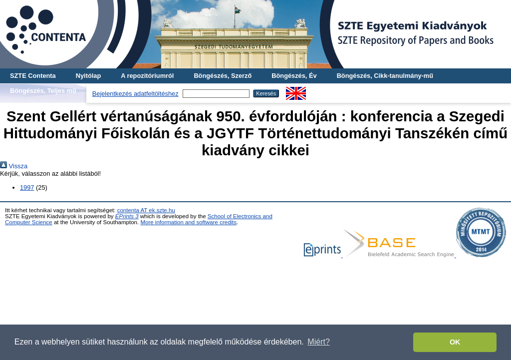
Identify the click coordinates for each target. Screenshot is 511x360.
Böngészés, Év (293, 75)
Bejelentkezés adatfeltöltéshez (135, 93)
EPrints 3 (127, 216)
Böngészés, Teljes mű (43, 90)
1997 (27, 187)
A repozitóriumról (147, 75)
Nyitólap (88, 75)
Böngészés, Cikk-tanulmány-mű (385, 75)
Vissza (13, 166)
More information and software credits (188, 222)
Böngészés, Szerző (223, 75)
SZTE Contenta (33, 75)
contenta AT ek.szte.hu (146, 210)
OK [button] (455, 342)
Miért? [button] (318, 342)
